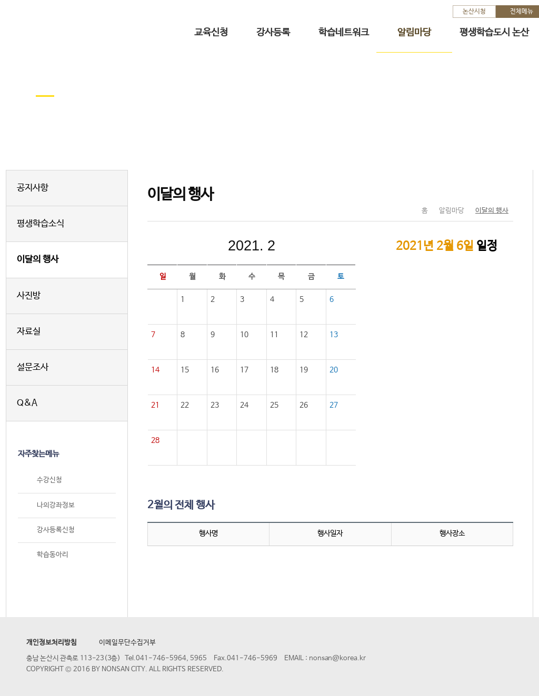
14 (155, 370)
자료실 (29, 332)
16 (215, 370)
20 (334, 370)
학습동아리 (52, 555)
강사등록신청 (56, 530)
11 (274, 334)
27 (334, 405)
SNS (478, 188)
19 (304, 370)
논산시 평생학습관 (85, 25)
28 (155, 440)
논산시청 (474, 11)
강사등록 (273, 32)
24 (244, 405)
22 (185, 405)
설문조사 (32, 367)
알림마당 (414, 32)
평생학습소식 (40, 224)
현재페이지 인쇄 (501, 188)
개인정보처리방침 (51, 643)
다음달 (322, 245)
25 (274, 405)
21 (155, 405)
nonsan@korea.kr (337, 658)
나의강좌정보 (56, 505)
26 (304, 405)
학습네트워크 (343, 32)
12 (304, 334)
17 (244, 370)
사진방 (29, 296)
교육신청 (211, 32)
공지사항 (32, 188)
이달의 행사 (37, 260)
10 (244, 334)
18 (274, 370)
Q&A (27, 403)
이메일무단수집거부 (127, 643)
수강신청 (49, 481)
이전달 (181, 245)
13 (334, 334)
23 (215, 405)
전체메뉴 (521, 11)
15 (185, 370)
